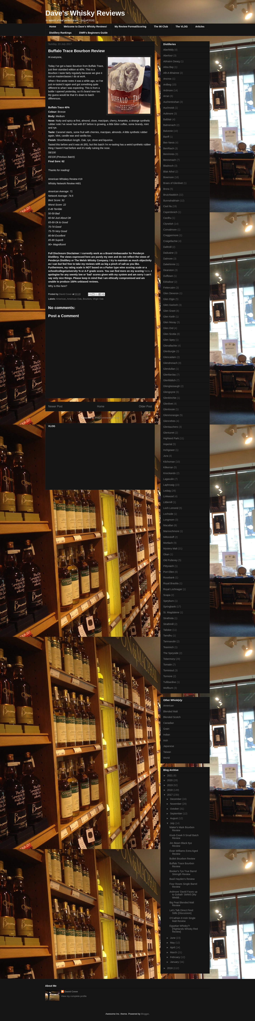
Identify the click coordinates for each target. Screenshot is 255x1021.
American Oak (74, 299)
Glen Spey (169, 339)
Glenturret (168, 432)
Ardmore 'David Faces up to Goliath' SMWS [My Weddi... (183, 894)
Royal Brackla (170, 583)
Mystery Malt (170, 548)
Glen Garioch (170, 305)
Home (52, 26)
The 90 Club (161, 26)
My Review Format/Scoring (130, 26)
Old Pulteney (170, 560)
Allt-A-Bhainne (171, 72)
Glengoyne (169, 392)
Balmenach (169, 125)
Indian (166, 734)
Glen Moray (169, 322)
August (174, 818)
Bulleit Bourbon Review (182, 858)
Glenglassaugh (171, 386)
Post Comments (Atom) (107, 417)
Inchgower (169, 450)
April (173, 947)
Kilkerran (168, 467)
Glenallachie (170, 345)
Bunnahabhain (171, 200)
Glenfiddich (169, 380)
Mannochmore (171, 531)
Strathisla (168, 618)
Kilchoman (169, 461)
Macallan (168, 525)
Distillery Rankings (60, 32)
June (173, 937)
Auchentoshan (171, 101)
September (176, 813)
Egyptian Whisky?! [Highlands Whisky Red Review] (183, 928)
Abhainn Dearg (171, 61)
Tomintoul (168, 670)
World (166, 757)
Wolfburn (168, 688)
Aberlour (168, 55)
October (175, 808)
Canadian (168, 723)
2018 (170, 790)
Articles (199, 26)
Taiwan (167, 752)
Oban (166, 554)
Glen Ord (168, 328)
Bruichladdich (170, 194)
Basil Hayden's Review (182, 879)
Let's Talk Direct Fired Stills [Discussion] (181, 912)
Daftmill (167, 247)
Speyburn (168, 600)
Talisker (167, 629)
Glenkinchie (169, 397)
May (172, 942)
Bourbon (87, 299)
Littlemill (167, 502)
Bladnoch (168, 165)
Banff (166, 136)
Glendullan (169, 368)
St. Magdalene (171, 612)
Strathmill (168, 624)
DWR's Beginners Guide (93, 32)
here (147, 271)
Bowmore (168, 177)
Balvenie (168, 130)
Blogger (145, 1014)
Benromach (169, 159)
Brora (166, 189)
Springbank (169, 606)
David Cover (71, 991)
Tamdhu (167, 635)
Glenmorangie (171, 415)
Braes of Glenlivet (173, 183)
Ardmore (168, 90)
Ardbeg (167, 84)
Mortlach (168, 542)
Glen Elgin (169, 299)
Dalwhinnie (169, 264)
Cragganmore (170, 235)
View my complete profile (74, 996)
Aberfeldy (168, 49)
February (175, 957)
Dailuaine (168, 252)
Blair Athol (168, 171)
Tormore (167, 676)
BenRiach (168, 148)
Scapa (166, 595)
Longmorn (168, 519)
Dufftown (168, 276)
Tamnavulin (169, 641)
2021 (170, 775)
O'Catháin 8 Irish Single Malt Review (182, 919)
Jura (165, 455)
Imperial (167, 444)
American (61, 299)
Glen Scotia (169, 334)
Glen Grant (169, 310)
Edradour (168, 281)
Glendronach (170, 363)
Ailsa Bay (168, 67)
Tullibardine (169, 682)
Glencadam (169, 357)
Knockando (169, 473)
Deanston (168, 270)
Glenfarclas (169, 374)
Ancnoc (167, 78)
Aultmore (168, 113)
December (176, 799)
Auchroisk (168, 107)
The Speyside (170, 653)
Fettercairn (169, 287)
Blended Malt (170, 711)
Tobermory (169, 658)
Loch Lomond (170, 508)
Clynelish (168, 223)
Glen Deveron (170, 293)
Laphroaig (168, 484)
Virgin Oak (98, 299)
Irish (165, 740)
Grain (166, 728)
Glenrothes (169, 421)
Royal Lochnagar (172, 589)
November (176, 803)
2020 (170, 780)
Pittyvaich (168, 566)
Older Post (145, 406)
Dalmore (168, 258)
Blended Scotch (172, 717)
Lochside (168, 513)
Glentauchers (170, 426)
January (175, 962)
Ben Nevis (169, 142)
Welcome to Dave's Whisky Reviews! (85, 26)
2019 (170, 785)
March (174, 952)
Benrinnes (168, 154)
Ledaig (167, 490)
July (172, 823)
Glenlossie (169, 409)
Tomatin (167, 664)
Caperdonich (170, 212)
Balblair (167, 119)
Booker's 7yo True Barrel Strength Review (183, 873)
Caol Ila (167, 206)
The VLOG (181, 26)
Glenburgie (169, 351)
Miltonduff (168, 537)
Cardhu (167, 218)
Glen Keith (169, 316)
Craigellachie (170, 241)
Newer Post (55, 406)
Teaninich (168, 647)
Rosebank (168, 577)
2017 (170, 794)
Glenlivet (168, 403)
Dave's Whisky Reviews (85, 13)
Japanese (168, 746)
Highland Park (171, 438)
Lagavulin (168, 479)
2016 (170, 968)
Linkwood (168, 496)
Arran (166, 96)
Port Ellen (168, 571)
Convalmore (170, 229)
